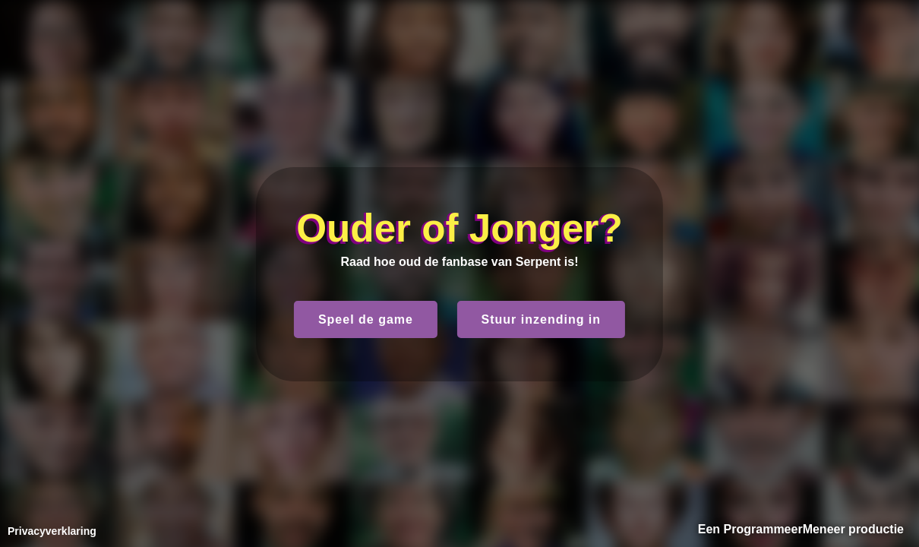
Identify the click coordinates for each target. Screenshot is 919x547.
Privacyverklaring (52, 531)
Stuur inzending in (542, 319)
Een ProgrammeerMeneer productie (801, 529)
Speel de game (365, 319)
